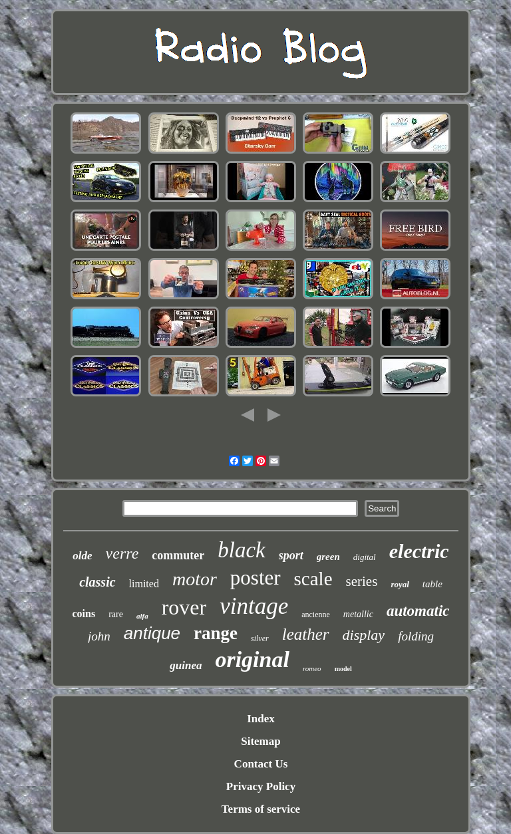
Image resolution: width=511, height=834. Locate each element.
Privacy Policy (260, 786)
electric (419, 551)
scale (313, 578)
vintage (254, 606)
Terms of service (261, 809)
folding (416, 636)
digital (364, 557)
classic (97, 582)
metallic (358, 614)
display (364, 634)
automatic (418, 611)
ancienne (315, 614)
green (328, 556)
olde (82, 555)
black (241, 550)
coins (83, 613)
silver (260, 638)
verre (122, 553)
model (343, 668)
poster (255, 577)
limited (144, 583)
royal (400, 584)
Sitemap (261, 741)
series (362, 581)
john (99, 636)
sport (291, 555)
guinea (186, 665)
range (216, 633)
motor (194, 579)
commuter (178, 555)
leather (305, 634)
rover (184, 607)
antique (152, 633)
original (252, 659)
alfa (142, 616)
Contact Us (261, 764)
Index (261, 718)
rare (115, 614)
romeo (312, 668)
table (432, 584)
